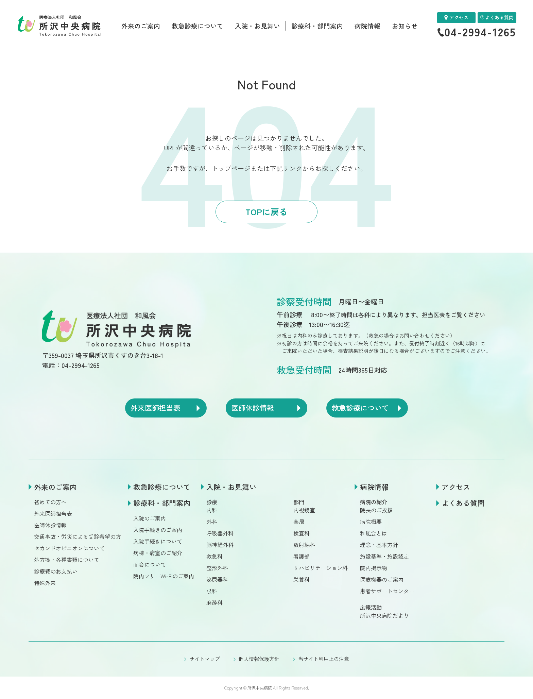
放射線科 (304, 545)
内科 (211, 510)
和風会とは (373, 533)
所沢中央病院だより (384, 615)
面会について (149, 564)
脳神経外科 (220, 545)
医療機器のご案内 (381, 579)
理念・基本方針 (379, 545)
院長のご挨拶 (376, 510)
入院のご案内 (149, 518)
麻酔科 (214, 602)
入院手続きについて (157, 541)
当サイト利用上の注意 (323, 658)
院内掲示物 (373, 568)
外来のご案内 (140, 25)
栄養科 (301, 579)
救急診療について (197, 25)
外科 (211, 521)
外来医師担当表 (53, 513)
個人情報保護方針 (259, 658)
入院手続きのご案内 (157, 530)
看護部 (301, 556)
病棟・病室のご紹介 (157, 553)
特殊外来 (45, 583)
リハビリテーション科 (320, 568)
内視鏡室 (304, 510)
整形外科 (217, 568)
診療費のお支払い (56, 571)
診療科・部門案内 (317, 25)
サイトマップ (204, 658)
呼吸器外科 (220, 533)
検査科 (301, 533)
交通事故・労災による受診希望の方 (77, 536)
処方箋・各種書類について (66, 560)
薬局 (298, 521)
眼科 (211, 591)
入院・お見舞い (257, 25)
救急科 (214, 556)
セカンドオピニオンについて (69, 548)
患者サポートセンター (387, 591)
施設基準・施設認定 (384, 556)
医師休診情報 (50, 525)
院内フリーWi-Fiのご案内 (163, 576)
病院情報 (367, 25)
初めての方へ (50, 502)
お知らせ (405, 25)
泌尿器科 (217, 579)
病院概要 (371, 521)
